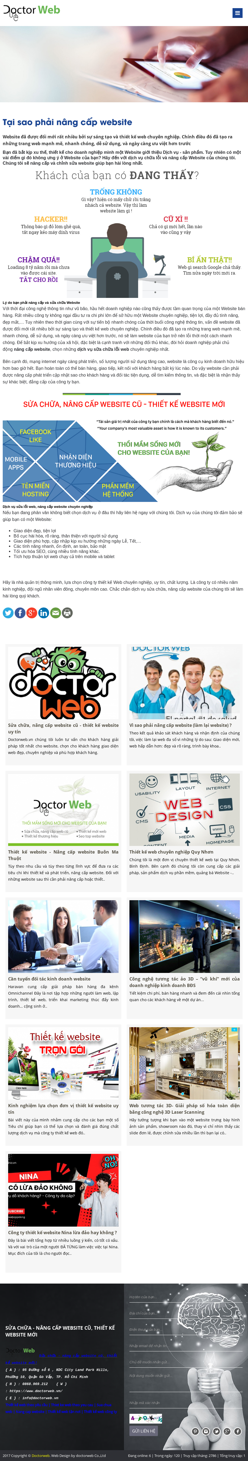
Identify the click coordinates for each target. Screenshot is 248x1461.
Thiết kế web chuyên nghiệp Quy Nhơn (173, 859)
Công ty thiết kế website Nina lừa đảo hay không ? (63, 1240)
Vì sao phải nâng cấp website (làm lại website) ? (181, 732)
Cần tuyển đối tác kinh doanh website (51, 986)
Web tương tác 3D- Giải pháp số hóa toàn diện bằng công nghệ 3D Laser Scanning (184, 1115)
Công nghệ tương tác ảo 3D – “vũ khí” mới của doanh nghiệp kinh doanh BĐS (184, 989)
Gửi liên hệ (143, 1431)
